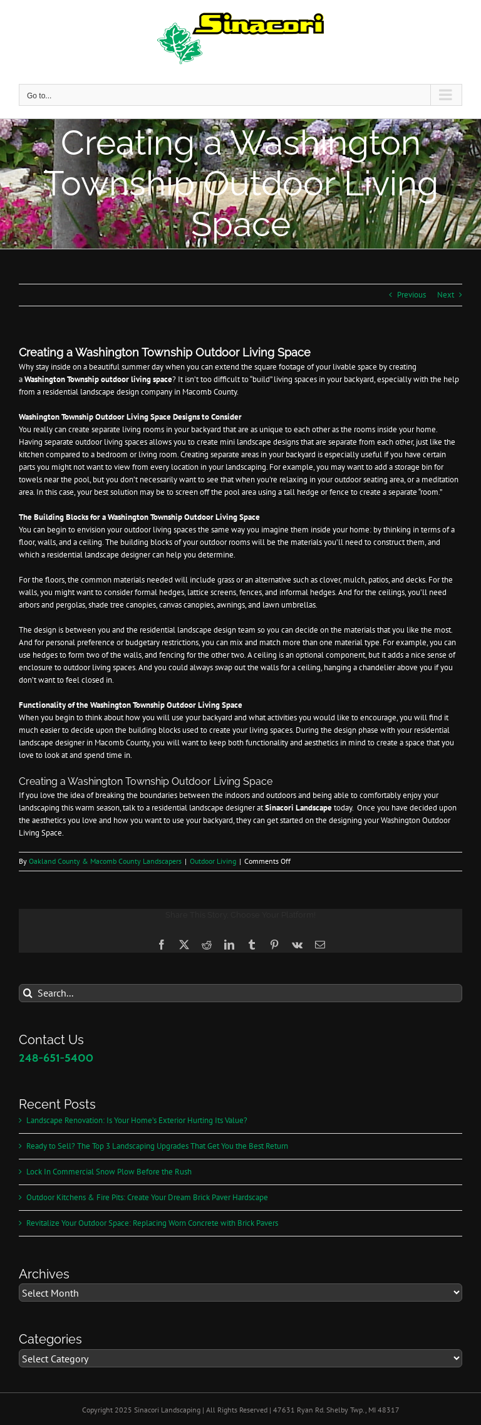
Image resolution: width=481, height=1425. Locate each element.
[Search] (28, 993)
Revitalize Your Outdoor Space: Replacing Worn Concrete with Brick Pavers (152, 1223)
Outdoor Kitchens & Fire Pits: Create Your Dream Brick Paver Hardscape (147, 1197)
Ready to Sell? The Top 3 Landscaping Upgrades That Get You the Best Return (157, 1146)
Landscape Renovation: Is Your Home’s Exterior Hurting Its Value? (136, 1120)
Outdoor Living (213, 861)
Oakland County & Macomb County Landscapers (105, 861)
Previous (411, 294)
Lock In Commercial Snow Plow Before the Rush (109, 1171)
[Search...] (240, 993)
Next (445, 294)
